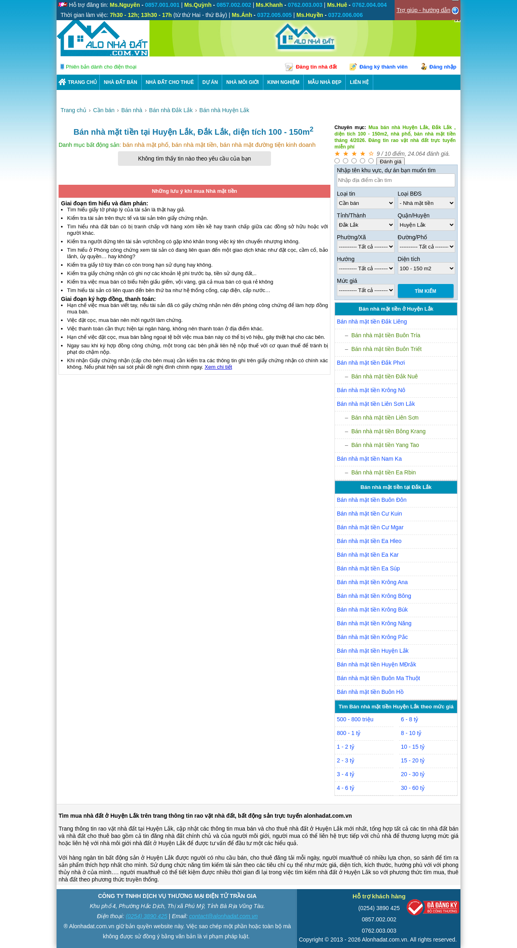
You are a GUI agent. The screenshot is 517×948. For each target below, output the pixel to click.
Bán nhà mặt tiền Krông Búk (372, 609)
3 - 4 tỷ (345, 774)
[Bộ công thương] (433, 909)
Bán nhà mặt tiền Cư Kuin (369, 513)
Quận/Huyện (414, 215)
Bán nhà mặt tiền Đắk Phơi (371, 362)
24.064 (416, 153)
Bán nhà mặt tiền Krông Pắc (372, 637)
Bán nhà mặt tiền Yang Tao (385, 445)
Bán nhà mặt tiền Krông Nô (371, 390)
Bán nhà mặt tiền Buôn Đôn (371, 500)
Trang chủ (82, 82)
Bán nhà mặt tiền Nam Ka (369, 458)
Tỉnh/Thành (351, 215)
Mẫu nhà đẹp (324, 82)
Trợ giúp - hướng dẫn (423, 10)
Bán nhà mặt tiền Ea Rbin (383, 472)
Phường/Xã (351, 237)
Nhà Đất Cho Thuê (170, 82)
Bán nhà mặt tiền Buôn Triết (386, 349)
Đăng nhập (442, 67)
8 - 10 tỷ (411, 733)
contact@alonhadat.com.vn (223, 916)
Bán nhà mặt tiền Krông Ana (372, 582)
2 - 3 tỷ (345, 760)
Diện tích (409, 259)
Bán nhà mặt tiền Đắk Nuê (384, 376)
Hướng (346, 259)
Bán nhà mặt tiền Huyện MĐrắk (376, 664)
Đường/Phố (412, 237)
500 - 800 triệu (355, 719)
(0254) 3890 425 (146, 916)
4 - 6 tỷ (345, 788)
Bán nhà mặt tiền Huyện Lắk (373, 650)
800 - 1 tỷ (348, 733)
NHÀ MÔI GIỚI (242, 82)
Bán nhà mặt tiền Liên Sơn (385, 417)
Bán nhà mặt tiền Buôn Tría (385, 335)
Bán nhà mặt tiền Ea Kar (368, 554)
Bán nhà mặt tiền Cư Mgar (370, 527)
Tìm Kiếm (425, 291)
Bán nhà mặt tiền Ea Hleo (369, 541)
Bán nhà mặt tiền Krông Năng (374, 623)
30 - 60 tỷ (413, 788)
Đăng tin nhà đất (316, 67)
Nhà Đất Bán (120, 82)
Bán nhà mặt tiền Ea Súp (368, 568)
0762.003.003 (379, 930)
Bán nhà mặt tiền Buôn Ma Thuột (378, 678)
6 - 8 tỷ (409, 719)
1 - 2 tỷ (345, 746)
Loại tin (346, 193)
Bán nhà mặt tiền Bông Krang (388, 431)
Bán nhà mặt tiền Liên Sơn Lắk (376, 404)
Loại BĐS (410, 193)
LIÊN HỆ (359, 82)
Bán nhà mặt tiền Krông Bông (374, 596)
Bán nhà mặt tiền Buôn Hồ (370, 692)
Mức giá (347, 281)
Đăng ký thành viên (383, 67)
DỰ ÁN (210, 82)
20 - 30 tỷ (413, 774)
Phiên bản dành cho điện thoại (101, 67)
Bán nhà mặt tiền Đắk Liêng (372, 321)
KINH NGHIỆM (283, 82)
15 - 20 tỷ (413, 760)
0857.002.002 (379, 919)
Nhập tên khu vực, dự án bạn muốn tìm (386, 170)
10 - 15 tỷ (413, 746)
